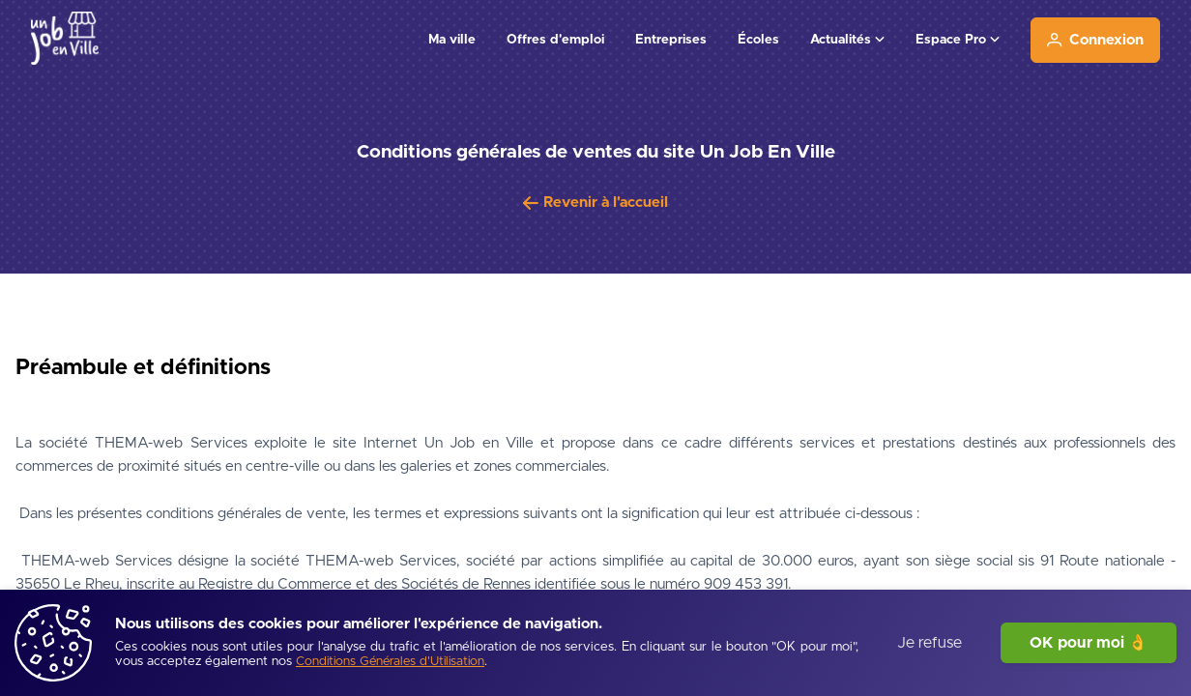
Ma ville (452, 39)
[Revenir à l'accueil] (595, 203)
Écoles (758, 39)
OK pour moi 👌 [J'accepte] (1088, 643)
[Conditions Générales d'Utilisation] (390, 662)
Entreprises (671, 39)
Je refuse (929, 643)
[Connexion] (1095, 40)
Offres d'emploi (555, 39)
